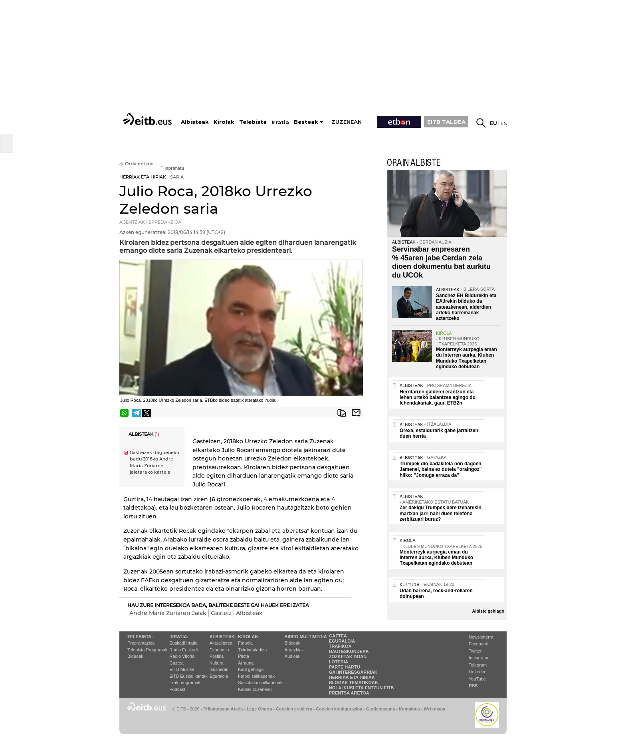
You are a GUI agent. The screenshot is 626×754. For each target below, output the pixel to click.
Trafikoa (340, 646)
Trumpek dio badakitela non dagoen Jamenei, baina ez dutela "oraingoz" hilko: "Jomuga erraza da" (440, 469)
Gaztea (176, 663)
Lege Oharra (259, 708)
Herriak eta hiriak (352, 677)
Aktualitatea (221, 643)
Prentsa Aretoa (349, 693)
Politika (217, 656)
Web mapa (434, 708)
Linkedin (477, 671)
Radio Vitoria (181, 656)
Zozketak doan (348, 656)
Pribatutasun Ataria (223, 708)
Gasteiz (221, 613)
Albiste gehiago (488, 611)
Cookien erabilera (294, 708)
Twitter (475, 651)
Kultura (217, 663)
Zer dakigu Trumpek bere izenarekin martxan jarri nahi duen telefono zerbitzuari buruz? (440, 513)
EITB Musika (181, 669)
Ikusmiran (219, 669)
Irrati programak (184, 682)
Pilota (243, 656)
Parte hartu (344, 667)
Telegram (478, 665)
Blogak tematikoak (353, 682)
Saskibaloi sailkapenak (260, 682)
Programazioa (141, 643)
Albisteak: (223, 636)
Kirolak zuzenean (254, 689)
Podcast (177, 689)
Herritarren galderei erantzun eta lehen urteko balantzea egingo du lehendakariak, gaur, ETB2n (437, 397)
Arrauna (246, 663)
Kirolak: (249, 636)
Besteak (306, 122)
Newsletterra (481, 637)
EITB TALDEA (446, 122)
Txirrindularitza (252, 649)
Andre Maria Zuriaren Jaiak (167, 613)
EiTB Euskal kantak (188, 676)
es (504, 123)
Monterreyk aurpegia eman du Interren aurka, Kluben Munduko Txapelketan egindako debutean (466, 358)
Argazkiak (294, 649)
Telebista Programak (147, 649)
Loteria (338, 661)
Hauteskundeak (349, 651)
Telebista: (140, 636)
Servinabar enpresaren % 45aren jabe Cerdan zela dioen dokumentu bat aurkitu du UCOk (441, 262)
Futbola (245, 643)
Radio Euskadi (183, 649)
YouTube (477, 679)
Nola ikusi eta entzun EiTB (361, 687)
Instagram (478, 657)
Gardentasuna (380, 708)
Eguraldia (219, 676)
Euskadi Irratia (183, 643)
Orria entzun (136, 164)
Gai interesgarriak (353, 672)
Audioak (293, 656)
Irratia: (178, 636)
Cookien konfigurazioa (339, 708)
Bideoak (135, 656)
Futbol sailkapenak (256, 676)
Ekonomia (219, 649)
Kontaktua (409, 708)
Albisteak (249, 613)
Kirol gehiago (250, 669)
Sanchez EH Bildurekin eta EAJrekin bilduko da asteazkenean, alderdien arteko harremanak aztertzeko (466, 307)
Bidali (356, 413)
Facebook (478, 643)
